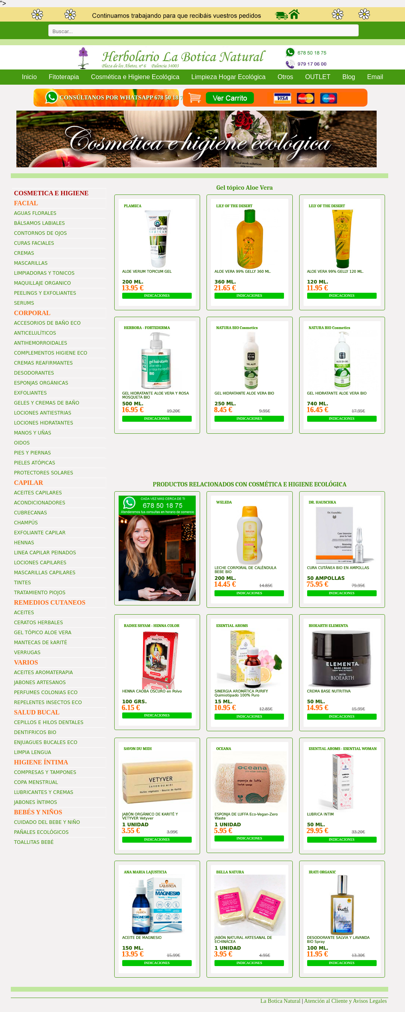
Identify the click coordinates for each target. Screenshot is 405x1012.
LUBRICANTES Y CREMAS (43, 792)
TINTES (22, 582)
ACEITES (24, 612)
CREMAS (24, 253)
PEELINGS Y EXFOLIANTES (45, 293)
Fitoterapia (64, 76)
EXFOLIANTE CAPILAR (40, 533)
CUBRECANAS (30, 513)
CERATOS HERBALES (38, 622)
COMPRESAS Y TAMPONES (45, 772)
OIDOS (22, 443)
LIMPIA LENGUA (32, 752)
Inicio (29, 76)
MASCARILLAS (31, 263)
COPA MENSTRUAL (36, 782)
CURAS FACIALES (34, 243)
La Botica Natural (280, 1001)
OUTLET (317, 76)
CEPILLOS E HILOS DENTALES (48, 722)
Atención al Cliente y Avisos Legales (346, 1001)
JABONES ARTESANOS (40, 682)
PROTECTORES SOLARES (43, 473)
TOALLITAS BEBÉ (34, 842)
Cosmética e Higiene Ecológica (135, 76)
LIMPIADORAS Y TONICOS (44, 273)
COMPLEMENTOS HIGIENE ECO (50, 353)
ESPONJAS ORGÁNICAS (41, 383)
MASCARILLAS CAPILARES (44, 572)
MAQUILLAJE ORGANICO (42, 283)
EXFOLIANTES (30, 393)
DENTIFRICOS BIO (35, 732)
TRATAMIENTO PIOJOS (40, 592)
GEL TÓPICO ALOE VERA (42, 632)
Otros (285, 76)
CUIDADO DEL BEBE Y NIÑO (47, 822)
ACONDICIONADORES (39, 503)
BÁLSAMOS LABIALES (39, 223)
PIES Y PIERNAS (32, 453)
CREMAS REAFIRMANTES (43, 363)
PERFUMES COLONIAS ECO (45, 692)
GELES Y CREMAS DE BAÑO (46, 403)
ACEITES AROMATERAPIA (43, 672)
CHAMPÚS (26, 523)
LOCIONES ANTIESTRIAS (42, 413)
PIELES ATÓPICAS (34, 463)
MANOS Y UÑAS (32, 433)
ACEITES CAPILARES (38, 493)
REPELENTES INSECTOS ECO (48, 702)
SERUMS (24, 303)
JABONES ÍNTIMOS (35, 802)
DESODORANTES (34, 373)
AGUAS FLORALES (35, 213)
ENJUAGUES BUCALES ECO (45, 742)
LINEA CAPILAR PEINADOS (45, 553)
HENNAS (24, 543)
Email (375, 76)
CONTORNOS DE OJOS (40, 233)
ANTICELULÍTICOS (35, 333)
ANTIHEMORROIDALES (40, 343)
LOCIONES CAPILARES (40, 563)
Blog (348, 76)
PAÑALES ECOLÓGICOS (41, 832)
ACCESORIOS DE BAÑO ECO (47, 323)
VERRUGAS (27, 652)
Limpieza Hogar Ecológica (228, 76)
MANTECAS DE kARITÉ (40, 642)
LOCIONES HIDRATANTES (43, 423)
